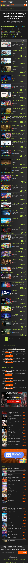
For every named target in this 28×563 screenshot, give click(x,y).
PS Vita (23, 29)
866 (20, 339)
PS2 (16, 29)
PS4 (4, 29)
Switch (4, 31)
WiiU (12, 31)
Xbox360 (14, 34)
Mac (15, 36)
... (16, 339)
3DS (18, 31)
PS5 (23, 26)
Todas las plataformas (7, 26)
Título (4, 40)
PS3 (10, 29)
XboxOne (5, 34)
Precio (23, 40)
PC (17, 26)
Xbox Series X (6, 36)
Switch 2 (22, 36)
